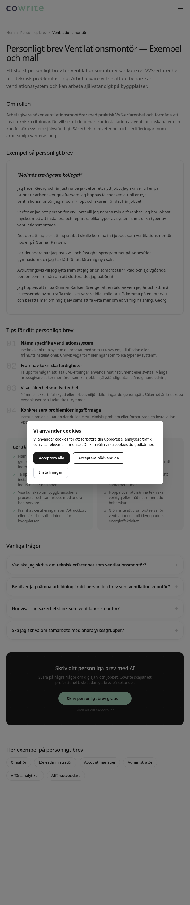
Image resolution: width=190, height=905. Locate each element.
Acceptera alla (51, 457)
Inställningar (50, 472)
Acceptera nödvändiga (98, 457)
